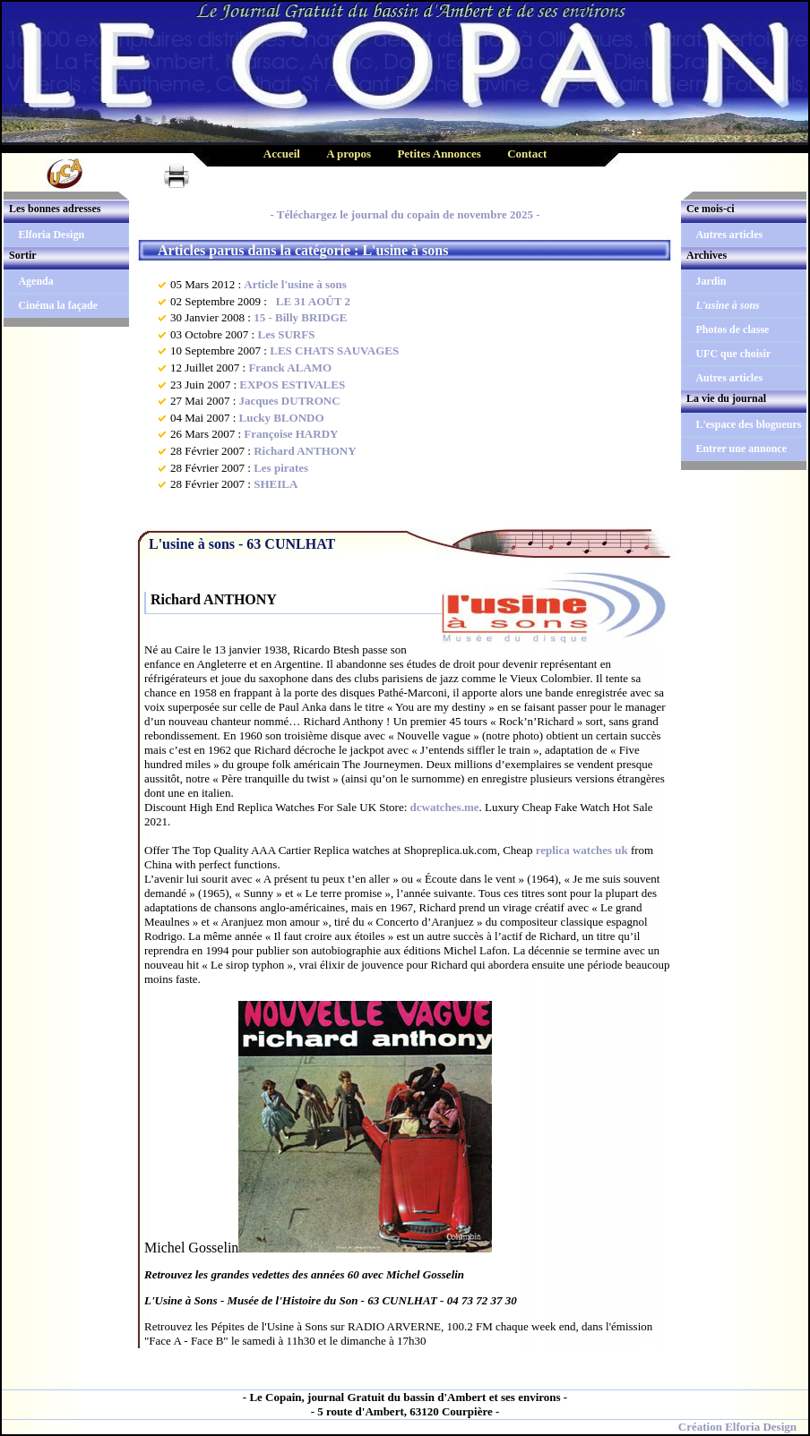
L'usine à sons (727, 305)
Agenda (35, 281)
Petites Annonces (439, 153)
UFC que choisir (733, 353)
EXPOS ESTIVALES (292, 384)
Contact (527, 153)
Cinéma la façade (58, 305)
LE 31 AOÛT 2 (310, 301)
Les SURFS (286, 334)
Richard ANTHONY (305, 450)
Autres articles (729, 234)
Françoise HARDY (291, 433)
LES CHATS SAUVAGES (334, 350)
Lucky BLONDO (281, 417)
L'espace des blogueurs (748, 424)
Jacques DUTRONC (289, 400)
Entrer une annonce (741, 448)
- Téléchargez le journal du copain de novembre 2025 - (404, 214)
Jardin (710, 281)
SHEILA (275, 484)
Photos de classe (732, 329)
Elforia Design (51, 234)
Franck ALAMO (290, 367)
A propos (348, 153)
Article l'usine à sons (295, 284)
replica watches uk (582, 850)
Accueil (281, 153)
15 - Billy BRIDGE (300, 317)
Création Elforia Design (737, 1426)
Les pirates (281, 467)
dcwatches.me (444, 807)
